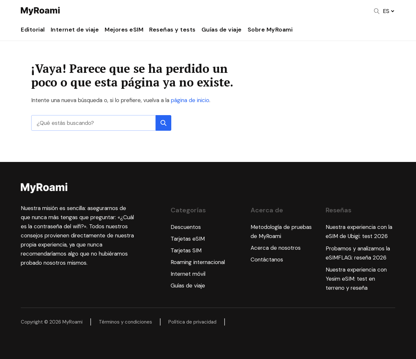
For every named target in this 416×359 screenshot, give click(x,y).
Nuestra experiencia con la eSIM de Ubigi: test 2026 (359, 231)
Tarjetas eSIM (188, 238)
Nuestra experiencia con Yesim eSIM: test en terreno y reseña (356, 278)
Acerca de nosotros (276, 247)
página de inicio (190, 100)
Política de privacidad (192, 322)
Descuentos (186, 227)
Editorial (33, 29)
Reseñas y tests (172, 29)
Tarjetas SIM (186, 250)
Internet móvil (188, 273)
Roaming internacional (198, 262)
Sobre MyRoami (270, 29)
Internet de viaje (75, 29)
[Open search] (377, 11)
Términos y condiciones (125, 322)
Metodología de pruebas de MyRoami (281, 231)
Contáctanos (267, 259)
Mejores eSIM (124, 29)
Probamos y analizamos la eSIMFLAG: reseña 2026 (358, 253)
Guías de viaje (222, 29)
